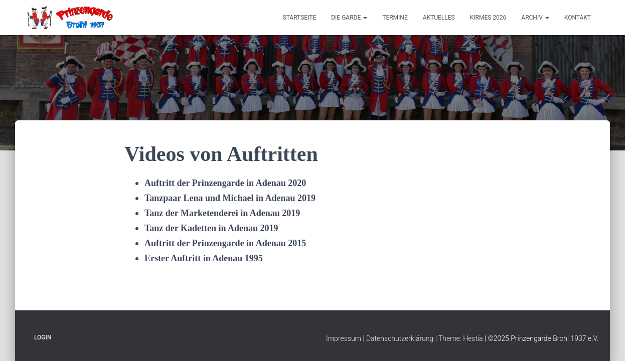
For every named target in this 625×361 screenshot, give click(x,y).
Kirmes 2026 (488, 17)
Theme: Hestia (460, 338)
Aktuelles (439, 17)
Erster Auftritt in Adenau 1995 (203, 258)
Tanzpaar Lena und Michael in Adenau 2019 (230, 198)
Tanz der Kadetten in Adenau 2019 (211, 228)
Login (42, 337)
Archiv (535, 17)
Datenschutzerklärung (399, 338)
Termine (395, 17)
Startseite (300, 17)
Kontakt (577, 17)
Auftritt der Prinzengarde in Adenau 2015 (225, 243)
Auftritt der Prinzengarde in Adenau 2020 (225, 183)
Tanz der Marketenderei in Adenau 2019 (222, 213)
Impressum (343, 338)
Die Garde (349, 17)
